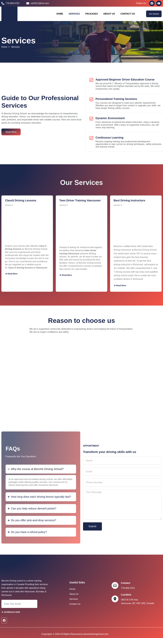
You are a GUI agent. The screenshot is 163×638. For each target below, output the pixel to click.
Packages (91, 14)
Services (74, 14)
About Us (109, 14)
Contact (125, 583)
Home (59, 14)
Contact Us (127, 14)
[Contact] (115, 585)
